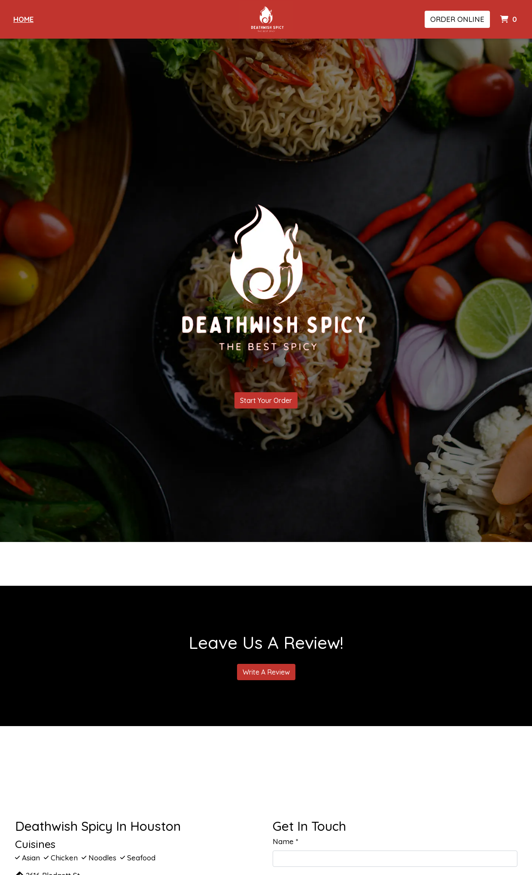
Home (23, 19)
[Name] (395, 859)
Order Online (457, 19)
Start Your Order (266, 400)
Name (283, 841)
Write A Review (266, 672)
